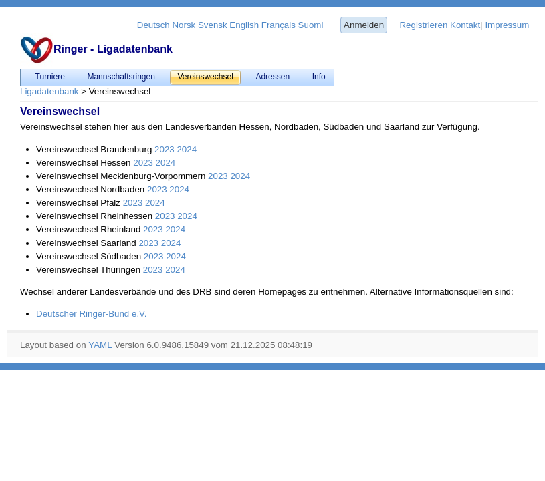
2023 (164, 149)
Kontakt (465, 25)
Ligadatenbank (49, 91)
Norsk (183, 25)
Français (278, 25)
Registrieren (423, 25)
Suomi (311, 25)
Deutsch (153, 25)
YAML (100, 345)
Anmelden (364, 25)
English (244, 25)
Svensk (212, 25)
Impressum (507, 25)
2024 (187, 149)
